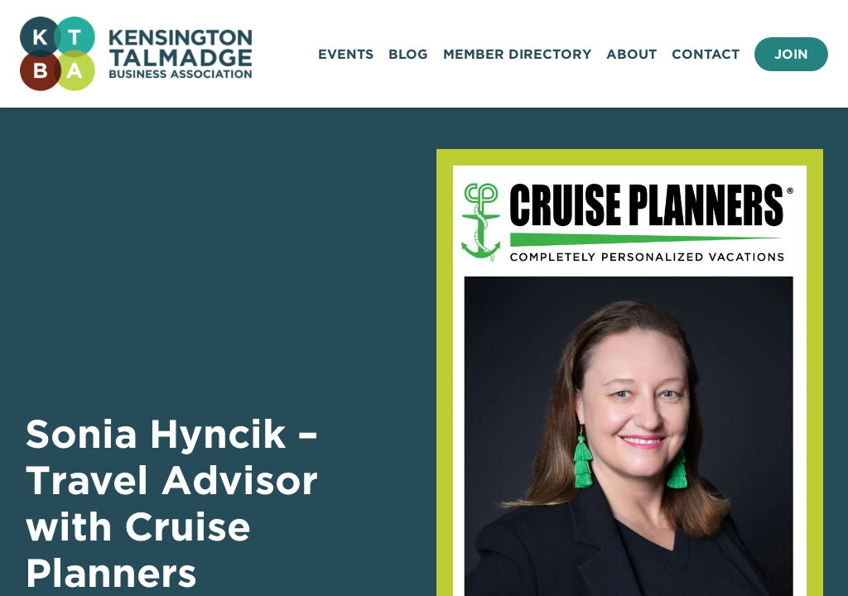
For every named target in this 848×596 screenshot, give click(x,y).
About (631, 54)
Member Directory (517, 54)
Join (791, 54)
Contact (706, 54)
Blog (408, 54)
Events (345, 54)
